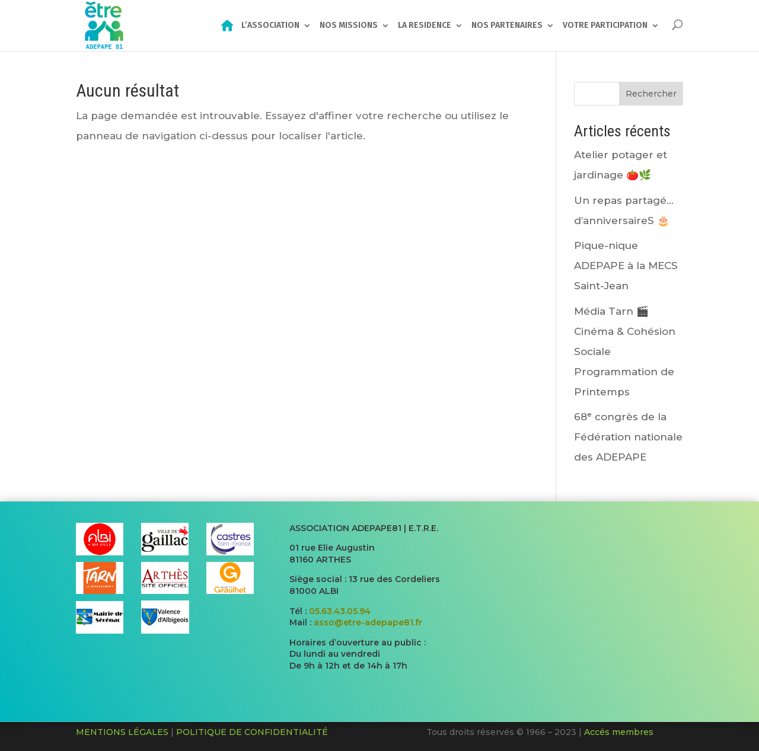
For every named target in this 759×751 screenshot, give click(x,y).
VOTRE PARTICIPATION (605, 25)
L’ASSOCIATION (270, 25)
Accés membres (618, 732)
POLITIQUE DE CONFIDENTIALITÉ (252, 732)
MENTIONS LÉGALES (122, 732)
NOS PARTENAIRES (507, 25)
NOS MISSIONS (349, 25)
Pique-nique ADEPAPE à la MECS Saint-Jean (626, 265)
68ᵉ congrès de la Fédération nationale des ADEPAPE (628, 437)
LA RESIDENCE (424, 25)
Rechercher (651, 93)
